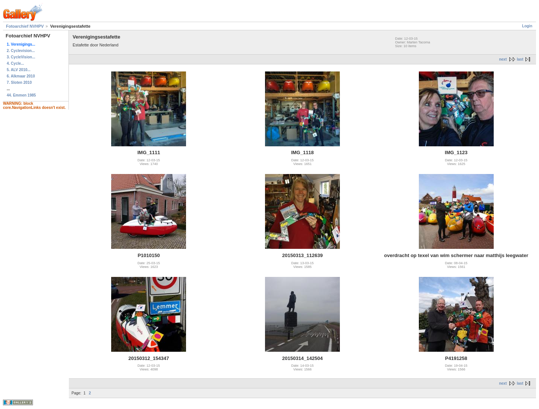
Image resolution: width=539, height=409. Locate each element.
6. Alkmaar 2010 (21, 76)
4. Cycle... (15, 63)
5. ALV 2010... (18, 70)
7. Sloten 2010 (19, 82)
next (503, 59)
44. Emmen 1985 (21, 95)
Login (527, 26)
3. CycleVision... (21, 57)
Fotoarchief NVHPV (25, 26)
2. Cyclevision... (21, 51)
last (520, 59)
